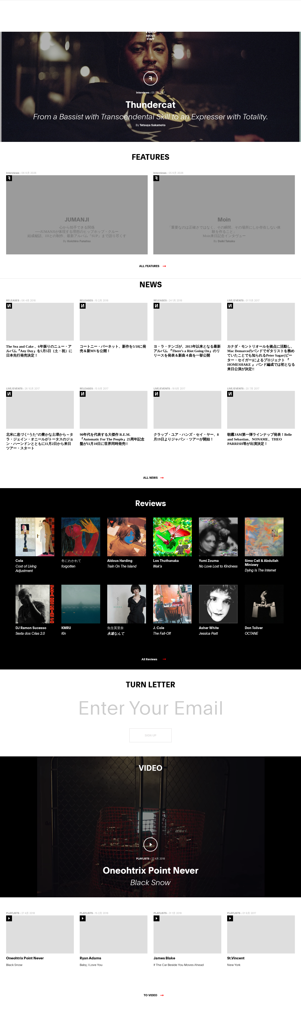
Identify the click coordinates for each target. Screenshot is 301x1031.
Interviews (12, 197)
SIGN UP (150, 760)
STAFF (150, 39)
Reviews (150, 19)
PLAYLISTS (12, 938)
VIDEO (151, 31)
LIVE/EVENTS (235, 325)
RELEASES (12, 325)
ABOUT (150, 35)
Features (150, 23)
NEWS (150, 27)
